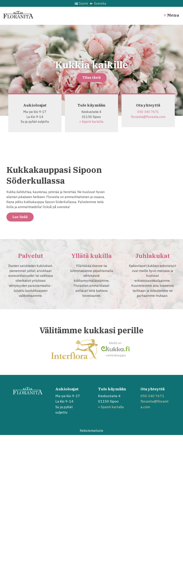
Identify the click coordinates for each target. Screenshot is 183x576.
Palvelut (30, 256)
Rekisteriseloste (91, 431)
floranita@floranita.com (148, 117)
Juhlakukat (152, 256)
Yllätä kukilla (91, 256)
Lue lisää (20, 217)
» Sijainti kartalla (91, 122)
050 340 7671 (148, 112)
